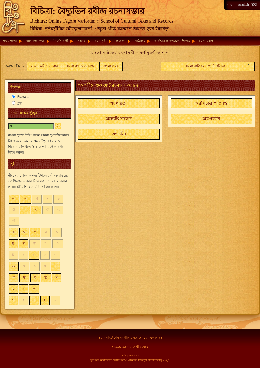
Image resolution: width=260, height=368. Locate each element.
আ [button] (26, 198)
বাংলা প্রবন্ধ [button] (111, 66)
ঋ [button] (25, 210)
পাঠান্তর (140, 41)
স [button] (34, 300)
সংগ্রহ (81, 41)
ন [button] (56, 266)
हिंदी (254, 4)
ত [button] (13, 266)
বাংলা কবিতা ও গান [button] (44, 66)
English (243, 4)
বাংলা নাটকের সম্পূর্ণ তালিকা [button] (218, 65)
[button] (119, 103)
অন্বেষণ (121, 41)
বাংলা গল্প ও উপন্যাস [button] (80, 66)
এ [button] (36, 210)
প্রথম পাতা (10, 41)
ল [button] (34, 289)
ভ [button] (45, 277)
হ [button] (45, 300)
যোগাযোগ (206, 41)
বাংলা (232, 4)
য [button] (13, 289)
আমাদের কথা (35, 41)
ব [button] (35, 277)
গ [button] (35, 232)
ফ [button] (24, 277)
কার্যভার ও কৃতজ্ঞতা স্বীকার (172, 41)
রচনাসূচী (101, 41)
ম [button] (56, 277)
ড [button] (34, 255)
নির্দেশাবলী (60, 41)
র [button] (23, 289)
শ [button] (13, 300)
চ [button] (13, 243)
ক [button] (13, 232)
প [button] (13, 277)
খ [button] (24, 232)
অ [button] (13, 198)
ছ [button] (24, 243)
